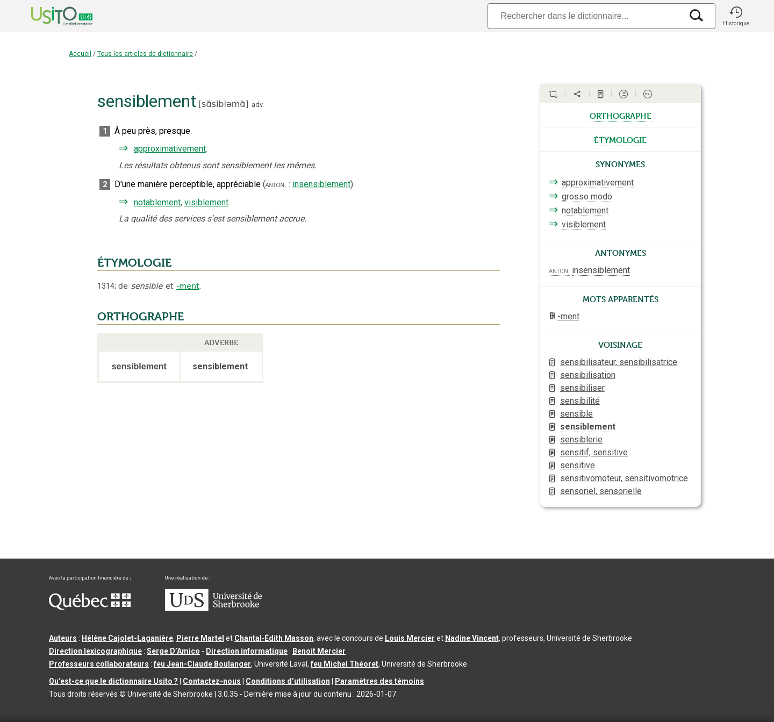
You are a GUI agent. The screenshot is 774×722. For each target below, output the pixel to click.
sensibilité (580, 401)
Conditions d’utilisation (288, 681)
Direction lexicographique (95, 651)
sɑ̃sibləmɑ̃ (223, 104)
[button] (736, 16)
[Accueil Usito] (50, 16)
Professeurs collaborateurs (99, 664)
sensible (576, 414)
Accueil (80, 54)
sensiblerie (581, 439)
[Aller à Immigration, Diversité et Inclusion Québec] (90, 607)
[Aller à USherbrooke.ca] (213, 608)
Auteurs (63, 638)
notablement (157, 202)
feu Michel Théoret (344, 664)
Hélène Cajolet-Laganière (127, 638)
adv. (258, 105)
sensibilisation (587, 375)
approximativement (170, 149)
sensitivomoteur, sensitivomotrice (624, 478)
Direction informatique (247, 651)
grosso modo (587, 196)
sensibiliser (582, 388)
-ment (187, 286)
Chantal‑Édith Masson (273, 638)
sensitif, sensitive (594, 452)
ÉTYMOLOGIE (134, 262)
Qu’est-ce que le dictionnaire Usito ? (113, 681)
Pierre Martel (200, 638)
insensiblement (321, 184)
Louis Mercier (410, 638)
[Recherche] (584, 16)
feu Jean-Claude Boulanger (202, 664)
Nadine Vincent (472, 638)
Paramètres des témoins (379, 681)
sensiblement (587, 426)
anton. (276, 184)
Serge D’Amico (173, 651)
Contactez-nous (212, 681)
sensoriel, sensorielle (601, 491)
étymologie (620, 139)
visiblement (206, 202)
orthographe (620, 115)
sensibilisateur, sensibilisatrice (618, 362)
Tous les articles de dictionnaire (145, 54)
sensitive (577, 465)
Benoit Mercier (319, 651)
